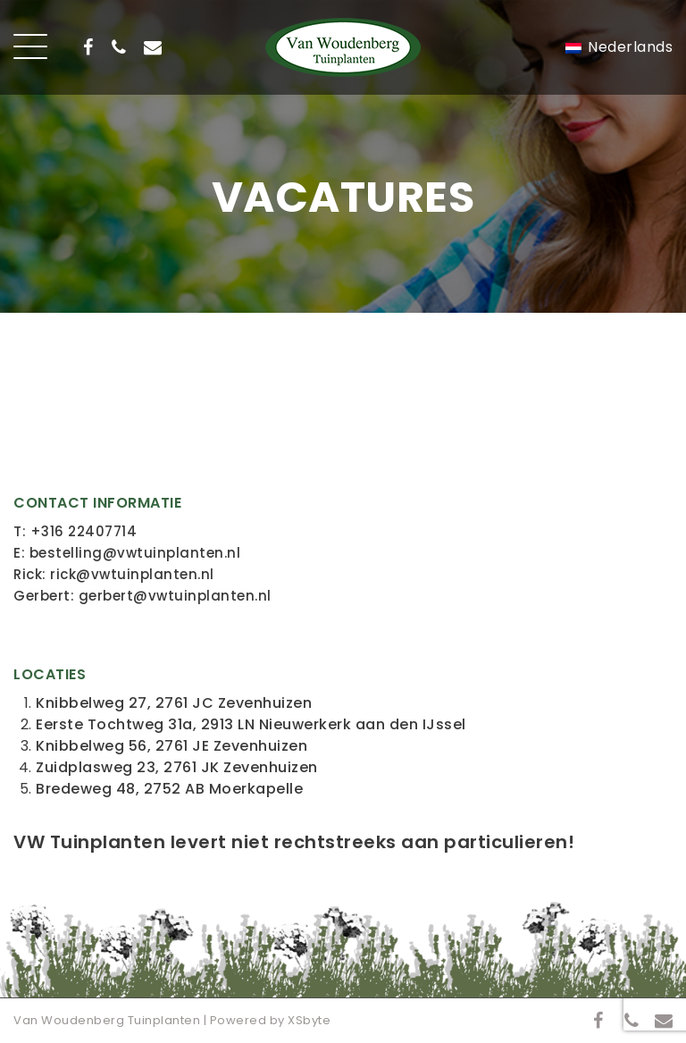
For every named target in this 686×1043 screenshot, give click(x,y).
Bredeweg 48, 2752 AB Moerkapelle (169, 788)
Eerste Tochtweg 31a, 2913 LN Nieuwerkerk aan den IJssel (251, 724)
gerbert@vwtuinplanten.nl (175, 595)
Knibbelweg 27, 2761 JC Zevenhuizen (174, 703)
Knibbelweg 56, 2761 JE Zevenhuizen (171, 746)
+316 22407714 (84, 531)
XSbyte (309, 1020)
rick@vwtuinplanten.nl (132, 574)
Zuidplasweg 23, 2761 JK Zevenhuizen (177, 767)
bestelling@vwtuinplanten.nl (135, 552)
